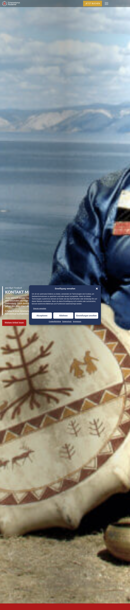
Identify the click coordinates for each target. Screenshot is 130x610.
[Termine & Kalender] (127, 3)
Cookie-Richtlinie (55, 321)
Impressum (77, 321)
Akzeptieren (41, 315)
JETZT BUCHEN (92, 3)
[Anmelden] (117, 3)
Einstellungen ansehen (86, 315)
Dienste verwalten (39, 308)
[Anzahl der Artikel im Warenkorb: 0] (112, 3)
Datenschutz (67, 321)
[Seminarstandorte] (122, 3)
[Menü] (106, 3)
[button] (96, 288)
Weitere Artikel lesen (14, 322)
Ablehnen (63, 315)
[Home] (11, 3)
